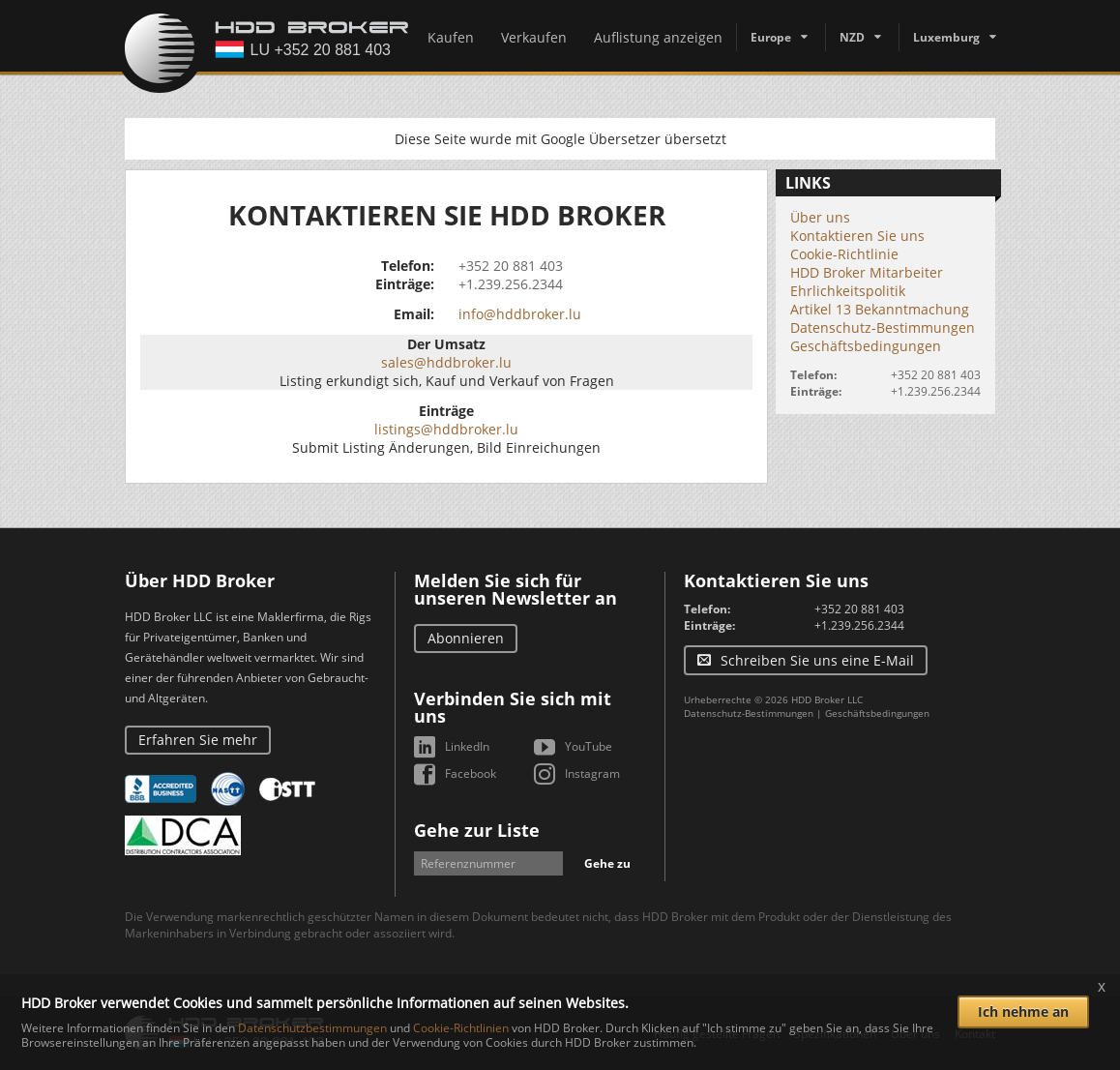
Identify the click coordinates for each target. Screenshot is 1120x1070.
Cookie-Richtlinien (461, 1028)
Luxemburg (946, 37)
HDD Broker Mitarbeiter (866, 272)
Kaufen (450, 37)
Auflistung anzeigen (658, 37)
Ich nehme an (1023, 1011)
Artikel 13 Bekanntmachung (879, 309)
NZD (852, 37)
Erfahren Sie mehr (197, 739)
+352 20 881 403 (510, 265)
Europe (771, 37)
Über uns (820, 217)
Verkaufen (534, 37)
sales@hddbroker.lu (446, 362)
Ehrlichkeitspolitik (847, 291)
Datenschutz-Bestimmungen (882, 327)
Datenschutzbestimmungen (312, 1028)
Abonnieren (465, 638)
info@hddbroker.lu (519, 314)
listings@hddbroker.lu (446, 429)
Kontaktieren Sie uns (857, 235)
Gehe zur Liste (477, 830)
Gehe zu (607, 863)
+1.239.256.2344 (510, 284)
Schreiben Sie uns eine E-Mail (817, 660)
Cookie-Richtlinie (844, 254)
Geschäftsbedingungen (865, 346)
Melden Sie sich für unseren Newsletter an (515, 589)
